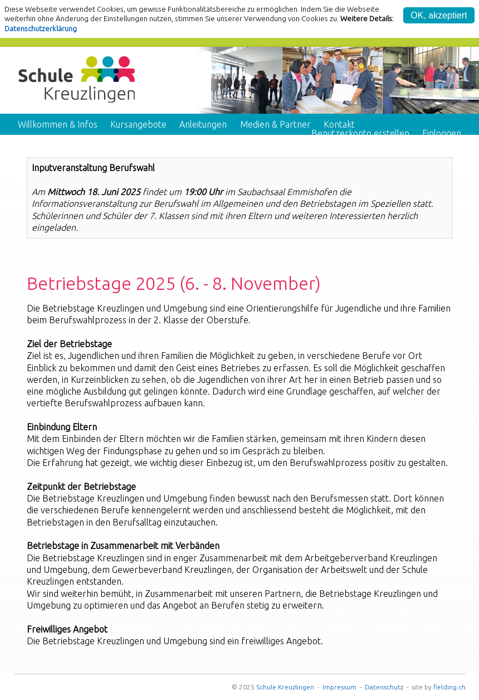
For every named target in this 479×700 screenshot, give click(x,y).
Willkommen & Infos (57, 124)
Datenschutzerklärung (40, 29)
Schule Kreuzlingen (285, 687)
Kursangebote (138, 124)
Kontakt (339, 124)
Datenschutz (384, 687)
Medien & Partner (275, 124)
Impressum (339, 687)
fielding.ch (449, 687)
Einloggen (441, 133)
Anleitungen (203, 124)
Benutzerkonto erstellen (360, 133)
